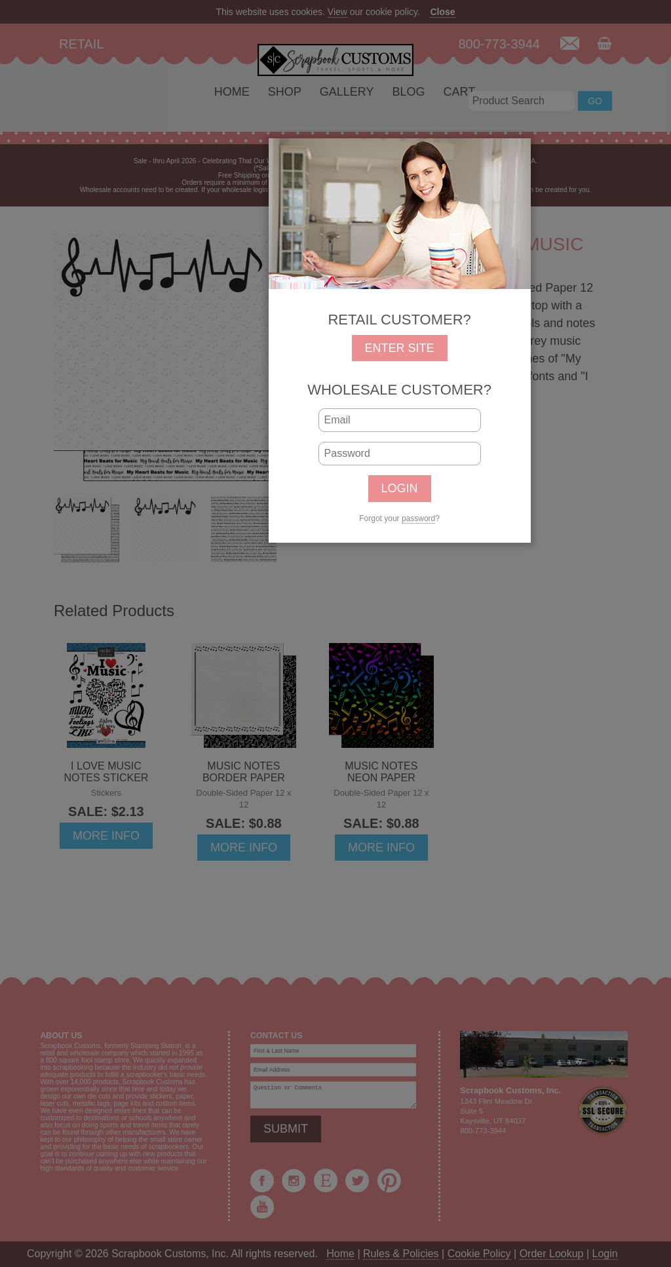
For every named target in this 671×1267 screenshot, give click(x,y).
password (418, 518)
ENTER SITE (399, 348)
